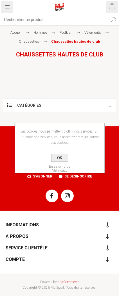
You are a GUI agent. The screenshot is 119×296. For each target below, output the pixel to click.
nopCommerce (68, 282)
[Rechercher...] (54, 19)
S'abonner (42, 176)
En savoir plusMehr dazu (59, 168)
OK (59, 158)
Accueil (15, 32)
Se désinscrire (78, 176)
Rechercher (113, 19)
